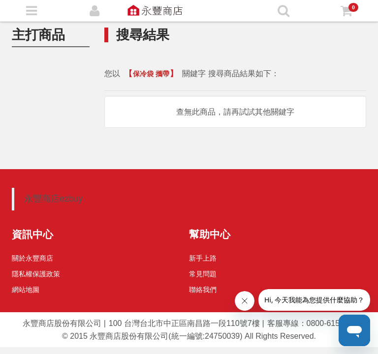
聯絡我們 (203, 290)
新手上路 (203, 258)
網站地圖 (25, 290)
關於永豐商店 (32, 258)
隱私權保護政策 (36, 274)
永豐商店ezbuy (53, 199)
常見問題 (203, 274)
